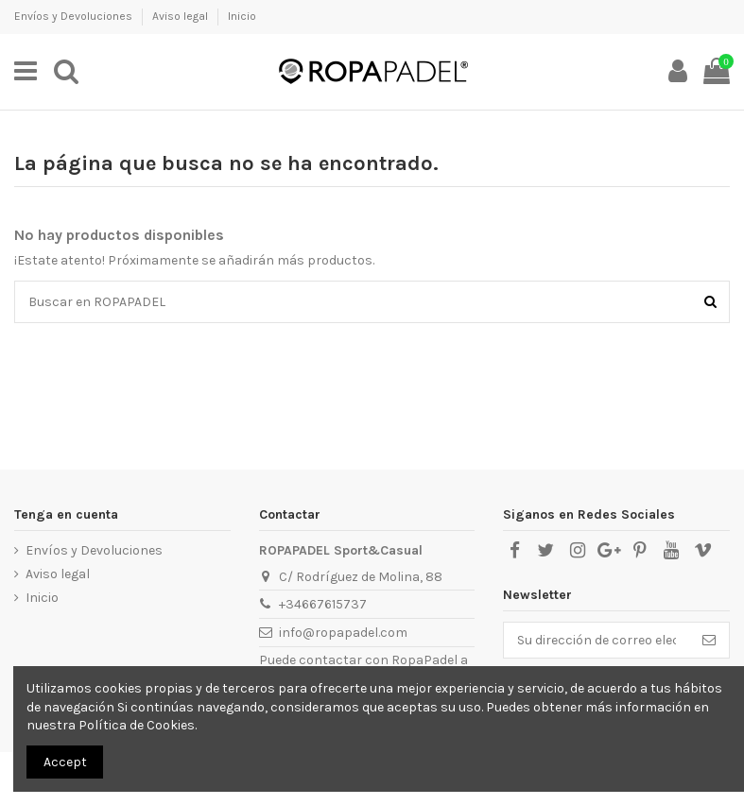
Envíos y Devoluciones (74, 16)
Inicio (242, 16)
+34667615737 (323, 604)
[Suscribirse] (709, 641)
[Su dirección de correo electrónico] (596, 641)
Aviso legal (181, 16)
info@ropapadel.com (343, 633)
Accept (65, 762)
